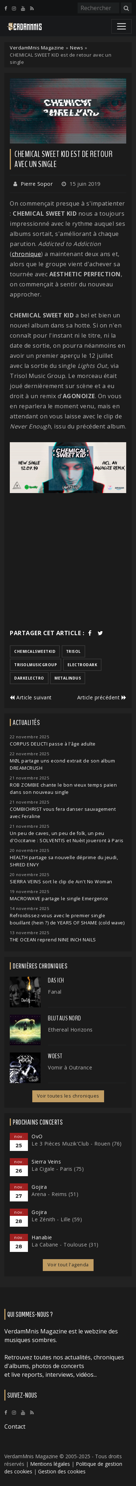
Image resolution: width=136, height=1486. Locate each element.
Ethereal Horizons (70, 1029)
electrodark (82, 664)
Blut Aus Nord (64, 1018)
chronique (26, 254)
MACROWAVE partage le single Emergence (59, 899)
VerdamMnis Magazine (37, 47)
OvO (37, 1136)
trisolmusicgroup (35, 664)
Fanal (55, 991)
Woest (55, 1056)
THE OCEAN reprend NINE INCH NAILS (53, 940)
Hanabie (42, 1237)
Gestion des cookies (62, 1471)
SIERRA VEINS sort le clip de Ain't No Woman (61, 882)
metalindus (67, 678)
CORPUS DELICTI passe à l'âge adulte (53, 744)
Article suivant (31, 697)
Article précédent (102, 697)
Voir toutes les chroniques (68, 1096)
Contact (14, 1426)
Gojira (39, 1186)
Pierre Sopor (37, 183)
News (76, 47)
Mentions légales (50, 1463)
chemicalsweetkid (34, 651)
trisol (73, 651)
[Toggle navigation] (121, 26)
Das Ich (56, 980)
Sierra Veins (46, 1161)
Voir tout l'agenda (68, 1265)
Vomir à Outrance (70, 1067)
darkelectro (29, 678)
